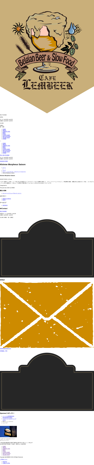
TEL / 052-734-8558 (4, 155)
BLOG (4, 199)
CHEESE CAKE (6, 145)
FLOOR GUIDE (6, 149)
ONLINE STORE (4, 161)
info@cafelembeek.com (5, 348)
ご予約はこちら (3, 459)
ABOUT (4, 144)
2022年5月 (5, 205)
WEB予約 (5, 461)
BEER (4, 146)
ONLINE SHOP (6, 151)
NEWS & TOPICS (7, 198)
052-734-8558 (3, 211)
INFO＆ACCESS (6, 150)
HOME (4, 143)
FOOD (4, 148)
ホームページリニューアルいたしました (12, 193)
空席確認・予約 (3, 350)
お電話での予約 (6, 463)
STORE (4, 153)
